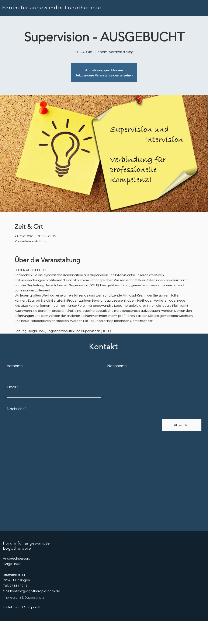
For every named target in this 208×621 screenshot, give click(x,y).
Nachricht (15, 409)
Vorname (15, 366)
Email (11, 387)
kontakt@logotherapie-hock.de (35, 591)
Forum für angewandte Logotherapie (51, 7)
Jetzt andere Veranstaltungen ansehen (104, 75)
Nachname (117, 366)
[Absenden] (181, 425)
